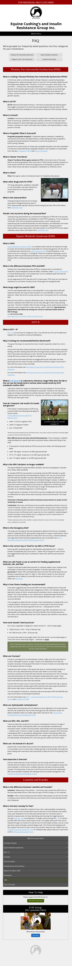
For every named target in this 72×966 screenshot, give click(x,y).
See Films (36, 935)
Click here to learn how (36, 901)
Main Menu (36, 34)
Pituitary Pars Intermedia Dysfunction (22, 55)
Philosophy (8, 875)
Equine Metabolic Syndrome (49, 55)
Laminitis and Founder (49, 59)
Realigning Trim (27, 830)
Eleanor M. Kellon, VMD (12, 871)
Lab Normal (15, 380)
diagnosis (17, 818)
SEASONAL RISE (16, 208)
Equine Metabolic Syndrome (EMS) (20, 247)
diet (22, 818)
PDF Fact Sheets (36, 861)
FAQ (5, 880)
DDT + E (10, 333)
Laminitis (36, 857)
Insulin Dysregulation (38, 251)
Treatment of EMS (22, 699)
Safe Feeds (19, 579)
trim (57, 818)
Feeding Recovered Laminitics (14, 866)
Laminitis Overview (14, 830)
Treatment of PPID (25, 151)
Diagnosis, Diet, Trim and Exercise (22, 59)
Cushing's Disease (36, 843)
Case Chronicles (9, 885)
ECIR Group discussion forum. (22, 832)
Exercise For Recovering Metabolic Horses (22, 774)
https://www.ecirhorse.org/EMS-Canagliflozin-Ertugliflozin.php (25, 316)
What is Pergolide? (41, 151)
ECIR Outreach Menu (35, 838)
